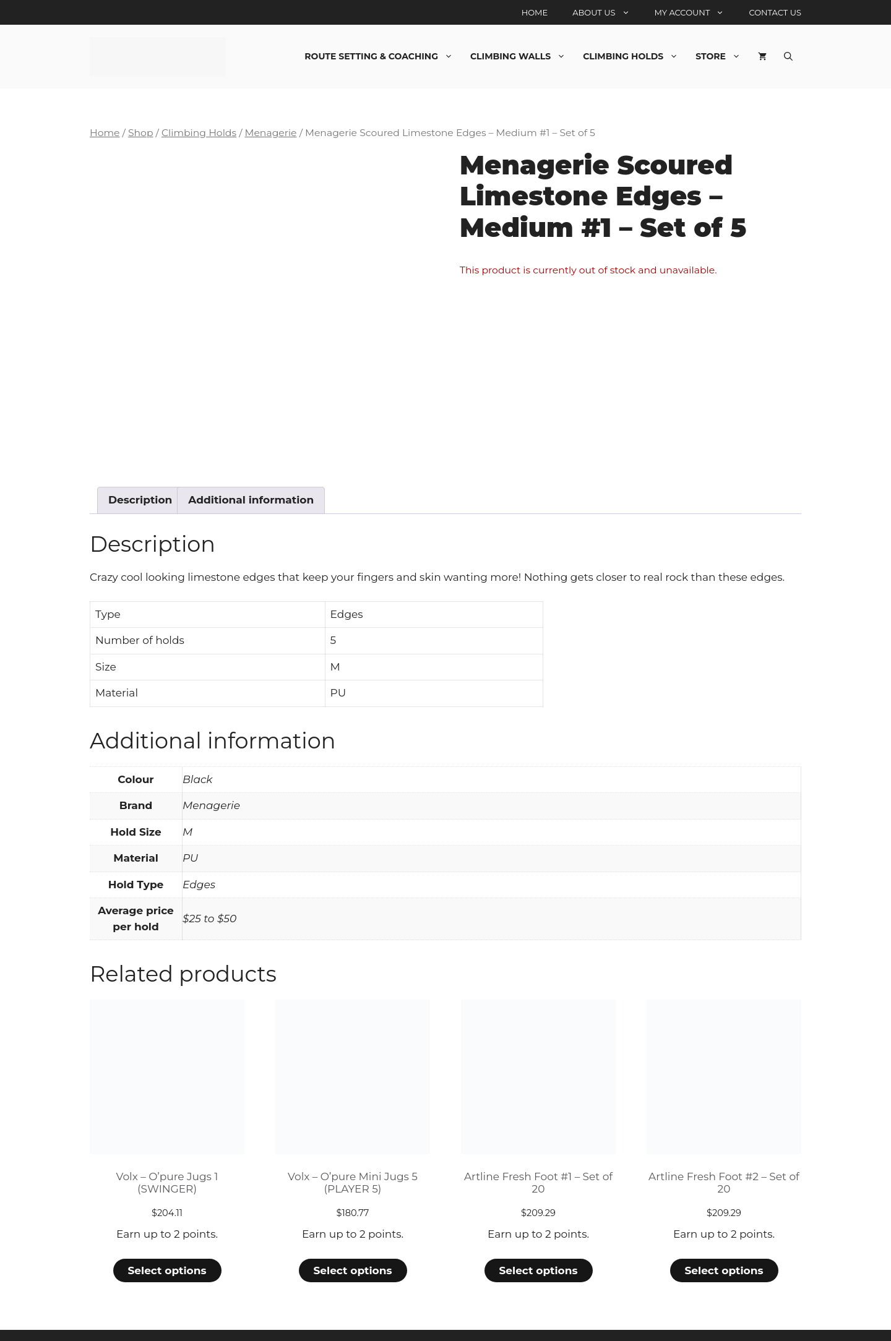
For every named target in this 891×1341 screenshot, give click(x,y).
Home (535, 12)
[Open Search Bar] (788, 56)
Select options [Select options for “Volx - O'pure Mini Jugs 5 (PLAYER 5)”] (352, 1230)
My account (696, 12)
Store (722, 56)
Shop (140, 133)
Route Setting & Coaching (383, 56)
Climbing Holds (635, 56)
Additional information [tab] (251, 459)
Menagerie (270, 133)
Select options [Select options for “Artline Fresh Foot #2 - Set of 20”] (723, 1230)
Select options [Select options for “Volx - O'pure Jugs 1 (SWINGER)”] (166, 1230)
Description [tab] (140, 459)
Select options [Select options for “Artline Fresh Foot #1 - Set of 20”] (538, 1230)
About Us (607, 12)
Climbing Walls (522, 56)
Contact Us (775, 12)
